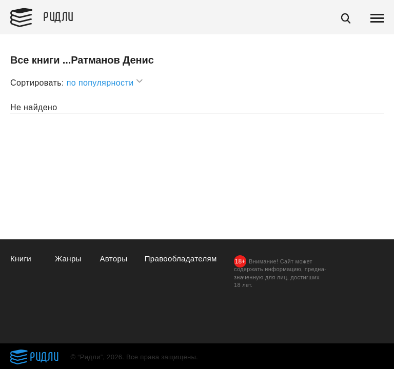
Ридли (58, 16)
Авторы (113, 258)
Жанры (68, 258)
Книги (20, 258)
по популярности (105, 81)
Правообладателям (181, 258)
